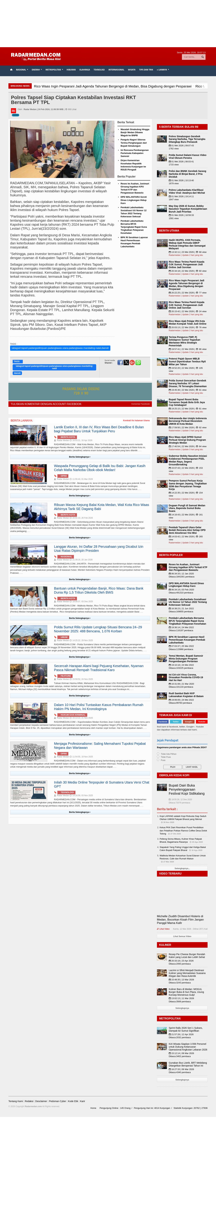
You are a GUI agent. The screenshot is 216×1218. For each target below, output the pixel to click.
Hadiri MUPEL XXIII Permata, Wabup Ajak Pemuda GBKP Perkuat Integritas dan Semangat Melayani (187, 244)
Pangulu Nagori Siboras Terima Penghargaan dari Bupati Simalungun (134, 142)
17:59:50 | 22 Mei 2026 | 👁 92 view (188, 427)
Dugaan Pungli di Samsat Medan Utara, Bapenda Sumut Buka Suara (187, 508)
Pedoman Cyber (57, 1101)
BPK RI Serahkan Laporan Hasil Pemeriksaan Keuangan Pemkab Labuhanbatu (187, 640)
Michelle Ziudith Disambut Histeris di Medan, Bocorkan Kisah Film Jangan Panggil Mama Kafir (180, 920)
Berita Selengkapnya (80, 456)
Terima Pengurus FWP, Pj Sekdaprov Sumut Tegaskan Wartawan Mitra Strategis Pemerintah (184, 341)
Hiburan (71, 69)
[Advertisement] (108, 23)
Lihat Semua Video (182, 936)
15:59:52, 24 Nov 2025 (81, 679)
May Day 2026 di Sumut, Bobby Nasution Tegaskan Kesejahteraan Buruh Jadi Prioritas (188, 209)
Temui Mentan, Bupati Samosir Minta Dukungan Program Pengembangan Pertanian (186, 658)
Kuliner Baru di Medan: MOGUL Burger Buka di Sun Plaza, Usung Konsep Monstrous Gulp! (186, 992)
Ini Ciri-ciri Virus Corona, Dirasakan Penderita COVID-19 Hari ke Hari (186, 677)
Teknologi (99, 69)
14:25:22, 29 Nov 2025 (81, 640)
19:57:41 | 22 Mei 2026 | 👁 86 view (188, 349)
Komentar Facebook (140, 404)
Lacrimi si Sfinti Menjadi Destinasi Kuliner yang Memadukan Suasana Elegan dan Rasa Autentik (187, 973)
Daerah (15, 115)
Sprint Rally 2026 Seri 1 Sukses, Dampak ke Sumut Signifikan (186, 1029)
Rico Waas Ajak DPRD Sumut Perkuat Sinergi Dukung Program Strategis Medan (187, 440)
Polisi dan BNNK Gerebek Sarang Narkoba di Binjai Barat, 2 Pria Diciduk (187, 174)
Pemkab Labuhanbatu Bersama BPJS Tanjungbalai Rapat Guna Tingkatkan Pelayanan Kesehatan (134, 227)
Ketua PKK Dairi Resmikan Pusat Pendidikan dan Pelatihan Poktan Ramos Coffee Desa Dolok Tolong (183, 830)
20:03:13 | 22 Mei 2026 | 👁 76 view (188, 327)
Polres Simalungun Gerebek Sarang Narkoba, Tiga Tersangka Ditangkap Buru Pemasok (187, 139)
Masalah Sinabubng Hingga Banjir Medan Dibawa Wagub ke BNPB (135, 132)
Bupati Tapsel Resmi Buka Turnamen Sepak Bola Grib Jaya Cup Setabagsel (187, 402)
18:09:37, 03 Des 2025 (81, 601)
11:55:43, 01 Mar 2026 (81, 479)
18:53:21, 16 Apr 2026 (81, 440)
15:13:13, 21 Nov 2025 (81, 718)
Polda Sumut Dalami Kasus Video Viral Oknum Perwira (187, 156)
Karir (82, 1101)
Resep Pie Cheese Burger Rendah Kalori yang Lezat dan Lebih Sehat (187, 955)
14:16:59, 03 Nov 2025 (81, 795)
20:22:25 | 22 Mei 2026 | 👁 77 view (188, 292)
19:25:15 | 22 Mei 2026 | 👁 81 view (188, 408)
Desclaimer (41, 1101)
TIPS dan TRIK (146, 69)
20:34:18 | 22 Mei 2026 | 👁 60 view (188, 271)
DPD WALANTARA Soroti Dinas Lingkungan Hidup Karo (134, 200)
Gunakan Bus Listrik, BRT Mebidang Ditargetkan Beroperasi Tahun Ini (188, 1064)
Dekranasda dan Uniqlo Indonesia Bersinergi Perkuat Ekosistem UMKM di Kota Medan (188, 421)
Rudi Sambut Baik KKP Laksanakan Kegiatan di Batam (186, 695)
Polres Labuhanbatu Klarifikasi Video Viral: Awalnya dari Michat (187, 191)
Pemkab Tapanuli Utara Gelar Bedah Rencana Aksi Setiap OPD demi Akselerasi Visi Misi (187, 530)
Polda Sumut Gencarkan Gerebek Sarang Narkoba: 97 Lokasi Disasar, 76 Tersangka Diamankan (188, 383)
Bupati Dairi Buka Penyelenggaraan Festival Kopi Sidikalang (187, 789)
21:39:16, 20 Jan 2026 (81, 560)
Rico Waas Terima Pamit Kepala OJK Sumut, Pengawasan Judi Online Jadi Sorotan (186, 264)
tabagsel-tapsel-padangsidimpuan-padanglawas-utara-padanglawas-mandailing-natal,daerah (60, 348)
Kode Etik (73, 1101)
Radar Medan (61, 440)
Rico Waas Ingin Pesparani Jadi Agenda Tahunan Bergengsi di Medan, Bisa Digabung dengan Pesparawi (186, 284)
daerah (17, 373)
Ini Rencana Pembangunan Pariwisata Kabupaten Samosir (135, 153)
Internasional (116, 69)
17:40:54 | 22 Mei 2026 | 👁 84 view (188, 446)
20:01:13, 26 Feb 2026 (81, 518)
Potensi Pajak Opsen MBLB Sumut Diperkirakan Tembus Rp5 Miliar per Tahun (187, 361)
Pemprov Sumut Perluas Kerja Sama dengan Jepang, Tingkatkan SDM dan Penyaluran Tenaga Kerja (188, 484)
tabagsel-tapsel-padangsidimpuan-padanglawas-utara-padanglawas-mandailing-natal (54, 367)
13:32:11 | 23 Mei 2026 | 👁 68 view (188, 252)
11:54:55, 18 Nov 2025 (81, 757)
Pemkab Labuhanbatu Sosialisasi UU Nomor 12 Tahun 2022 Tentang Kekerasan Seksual (188, 602)
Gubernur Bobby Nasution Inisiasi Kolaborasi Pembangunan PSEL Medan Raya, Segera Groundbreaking (188, 460)
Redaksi (29, 1101)
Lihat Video (163, 929)
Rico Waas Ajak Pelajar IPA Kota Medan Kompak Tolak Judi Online (187, 322)
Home (93, 1108)
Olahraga (84, 69)
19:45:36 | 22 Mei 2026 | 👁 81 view (188, 390)
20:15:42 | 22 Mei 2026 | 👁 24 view (188, 311)
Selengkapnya (182, 1008)
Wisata (131, 69)
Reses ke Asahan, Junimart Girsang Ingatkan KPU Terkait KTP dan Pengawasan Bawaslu (188, 567)
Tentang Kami (15, 1101)
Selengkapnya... (182, 868)
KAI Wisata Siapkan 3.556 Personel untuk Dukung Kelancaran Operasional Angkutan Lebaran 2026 (188, 1047)
